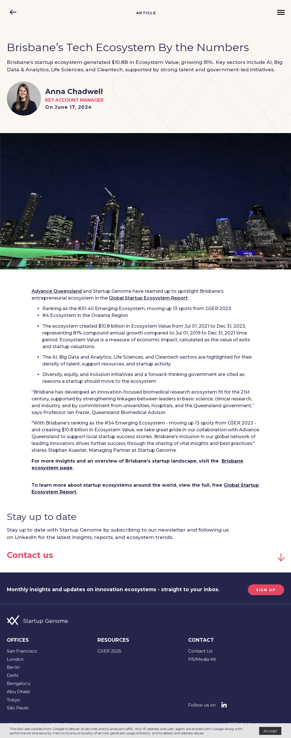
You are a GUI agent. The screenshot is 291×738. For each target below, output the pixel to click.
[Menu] (281, 13)
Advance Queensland (57, 291)
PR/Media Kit (202, 659)
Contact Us (200, 650)
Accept (270, 731)
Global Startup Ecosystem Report (148, 298)
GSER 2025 (109, 650)
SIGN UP (264, 589)
